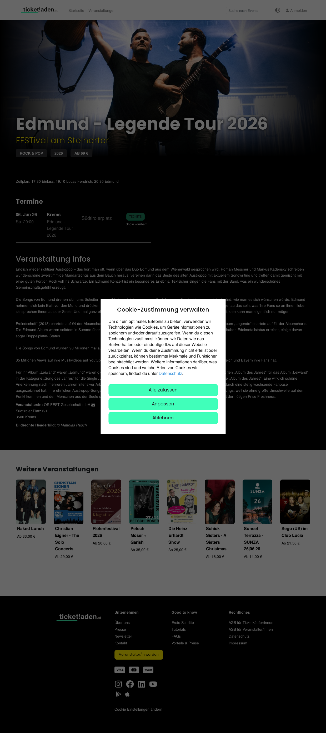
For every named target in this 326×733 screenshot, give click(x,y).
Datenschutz (170, 373)
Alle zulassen (163, 390)
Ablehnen (163, 418)
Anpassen (163, 404)
